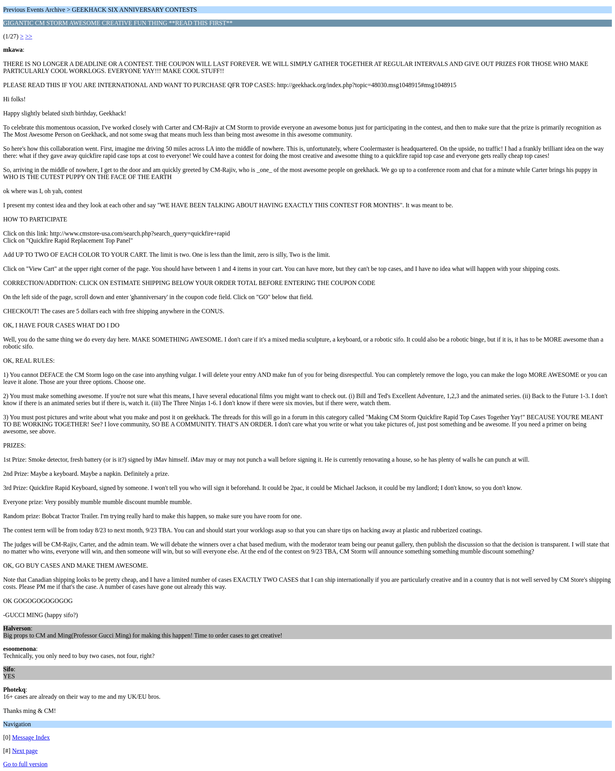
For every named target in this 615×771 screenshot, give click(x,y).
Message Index (31, 737)
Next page (25, 750)
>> (28, 36)
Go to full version (25, 764)
